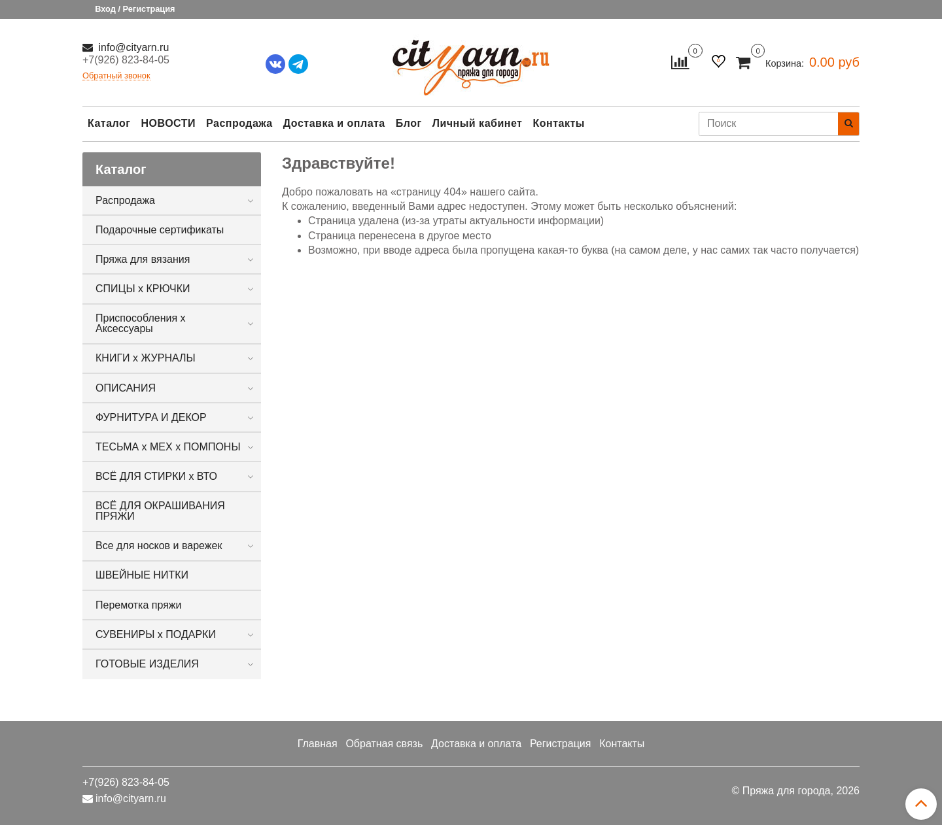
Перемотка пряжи (138, 605)
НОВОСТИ (168, 123)
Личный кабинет (477, 123)
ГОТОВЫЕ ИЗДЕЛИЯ (147, 663)
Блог (409, 123)
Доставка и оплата (334, 123)
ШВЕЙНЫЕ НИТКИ (142, 575)
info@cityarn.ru (132, 47)
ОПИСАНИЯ (126, 388)
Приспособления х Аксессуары (141, 323)
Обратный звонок (116, 76)
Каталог (109, 123)
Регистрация (560, 743)
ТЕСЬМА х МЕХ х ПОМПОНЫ (168, 446)
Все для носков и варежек (159, 545)
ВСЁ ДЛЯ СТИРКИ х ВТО (156, 476)
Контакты (558, 123)
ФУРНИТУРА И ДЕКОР (151, 417)
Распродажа (239, 123)
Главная (318, 743)
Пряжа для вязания (143, 259)
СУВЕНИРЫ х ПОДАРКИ (156, 634)
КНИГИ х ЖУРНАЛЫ (146, 357)
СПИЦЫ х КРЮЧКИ (143, 288)
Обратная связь (384, 743)
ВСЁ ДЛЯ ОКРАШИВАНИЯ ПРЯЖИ (160, 511)
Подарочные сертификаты (160, 229)
